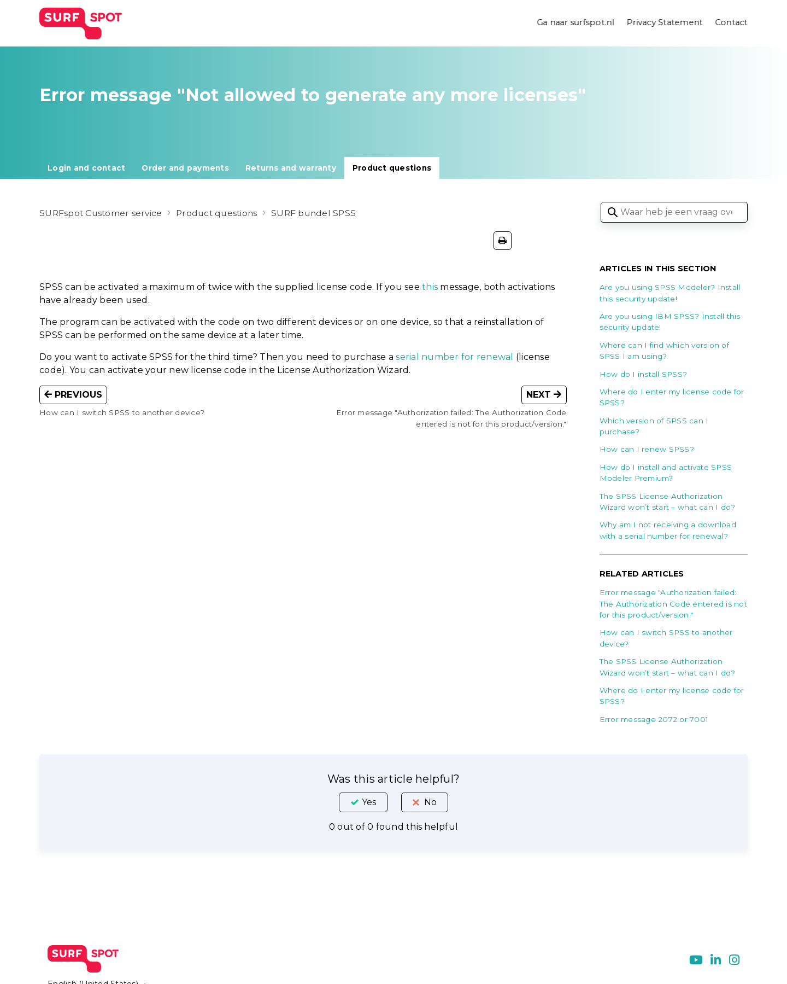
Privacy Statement (664, 23)
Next (544, 394)
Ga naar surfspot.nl (575, 23)
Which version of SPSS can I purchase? (654, 426)
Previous (73, 394)
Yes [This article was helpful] (369, 802)
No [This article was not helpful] (430, 802)
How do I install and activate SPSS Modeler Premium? (666, 472)
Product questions (392, 168)
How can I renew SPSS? (647, 449)
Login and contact (86, 168)
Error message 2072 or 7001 (654, 719)
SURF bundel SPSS (320, 213)
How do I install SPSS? (644, 374)
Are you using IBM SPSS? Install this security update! (670, 321)
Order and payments (185, 168)
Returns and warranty (290, 168)
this (430, 287)
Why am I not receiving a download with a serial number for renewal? (668, 530)
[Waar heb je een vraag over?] (674, 212)
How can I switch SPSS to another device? (666, 638)
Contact (731, 23)
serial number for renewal (454, 357)
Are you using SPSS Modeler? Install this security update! (670, 292)
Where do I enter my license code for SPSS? (672, 397)
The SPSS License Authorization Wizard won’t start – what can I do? (668, 501)
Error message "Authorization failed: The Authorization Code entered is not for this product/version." (673, 603)
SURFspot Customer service (102, 213)
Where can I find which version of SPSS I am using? (664, 350)
